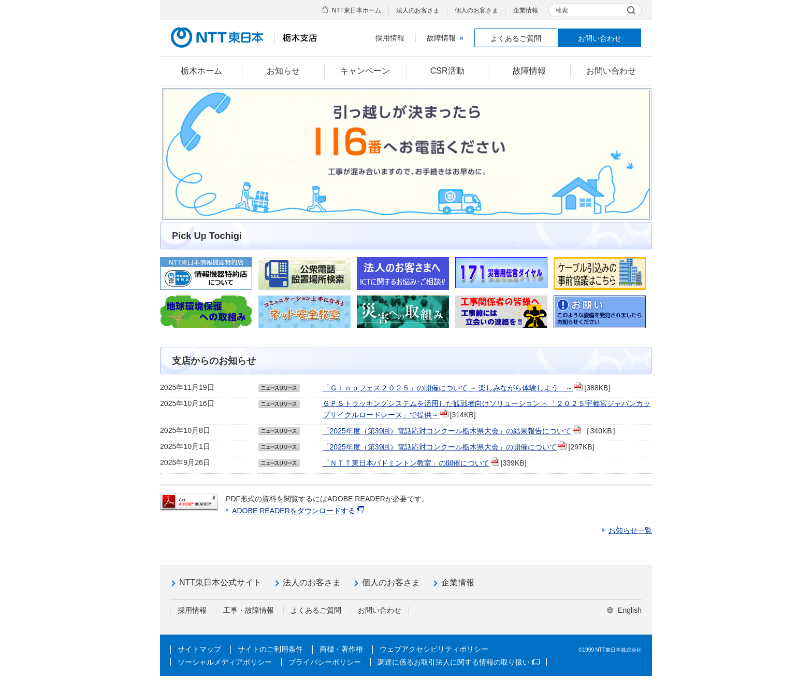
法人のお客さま (418, 10)
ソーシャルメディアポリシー (225, 662)
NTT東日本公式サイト (220, 582)
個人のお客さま (476, 10)
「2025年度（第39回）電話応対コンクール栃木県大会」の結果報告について (447, 431)
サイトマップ (199, 649)
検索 (562, 10)
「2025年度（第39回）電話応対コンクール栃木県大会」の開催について (440, 447)
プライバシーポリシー (324, 662)
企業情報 (525, 10)
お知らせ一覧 (630, 530)
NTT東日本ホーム (356, 10)
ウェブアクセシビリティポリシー (434, 649)
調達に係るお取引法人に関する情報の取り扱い (459, 662)
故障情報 (445, 38)
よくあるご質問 (515, 38)
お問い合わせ (599, 38)
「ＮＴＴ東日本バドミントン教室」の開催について (406, 463)
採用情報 (389, 38)
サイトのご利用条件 (270, 649)
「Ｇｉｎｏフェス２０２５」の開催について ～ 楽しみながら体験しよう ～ (448, 388)
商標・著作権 (341, 649)
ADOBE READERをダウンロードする (293, 511)
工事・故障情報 (248, 610)
